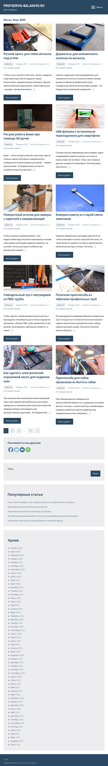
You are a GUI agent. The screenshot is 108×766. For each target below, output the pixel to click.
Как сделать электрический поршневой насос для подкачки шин (25, 375)
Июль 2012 (16, 742)
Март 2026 (15, 549)
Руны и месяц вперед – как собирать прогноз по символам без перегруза (41, 500)
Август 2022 (16, 674)
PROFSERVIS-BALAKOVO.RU (26, 5)
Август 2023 (16, 631)
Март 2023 (15, 649)
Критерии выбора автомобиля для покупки (27, 505)
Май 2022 (15, 685)
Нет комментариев (12, 67)
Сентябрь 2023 (18, 628)
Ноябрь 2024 (17, 589)
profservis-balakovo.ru (39, 63)
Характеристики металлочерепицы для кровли (29, 509)
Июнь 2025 (16, 574)
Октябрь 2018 (17, 717)
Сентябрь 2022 (18, 671)
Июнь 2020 (16, 707)
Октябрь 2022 (17, 667)
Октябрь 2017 (17, 724)
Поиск (10, 466)
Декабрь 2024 (17, 585)
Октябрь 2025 (17, 564)
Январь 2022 (17, 699)
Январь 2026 (17, 556)
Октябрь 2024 (17, 592)
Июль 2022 (16, 678)
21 (31, 428)
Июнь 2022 (16, 682)
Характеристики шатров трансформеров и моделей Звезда (35, 518)
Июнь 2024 (16, 599)
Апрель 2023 (16, 646)
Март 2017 (15, 735)
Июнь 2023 (16, 639)
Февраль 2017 (17, 739)
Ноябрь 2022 (17, 664)
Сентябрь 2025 (18, 567)
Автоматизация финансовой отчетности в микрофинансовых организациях (43, 514)
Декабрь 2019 (17, 714)
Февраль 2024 (17, 614)
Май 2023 (15, 642)
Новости (8, 63)
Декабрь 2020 (17, 703)
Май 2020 (15, 710)
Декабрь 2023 (17, 617)
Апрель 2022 (17, 689)
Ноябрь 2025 (17, 560)
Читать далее (11, 97)
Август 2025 (16, 571)
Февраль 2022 (17, 696)
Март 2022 (16, 692)
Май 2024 (15, 603)
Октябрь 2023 (17, 624)
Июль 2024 (16, 596)
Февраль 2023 (17, 653)
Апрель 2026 (16, 546)
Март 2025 (15, 581)
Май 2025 (15, 578)
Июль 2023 (16, 635)
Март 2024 (16, 610)
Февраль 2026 (17, 553)
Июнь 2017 (15, 728)
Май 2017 (15, 732)
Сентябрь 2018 (17, 721)
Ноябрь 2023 (17, 621)
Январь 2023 (17, 656)
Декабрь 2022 (17, 660)
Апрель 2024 (17, 606)
